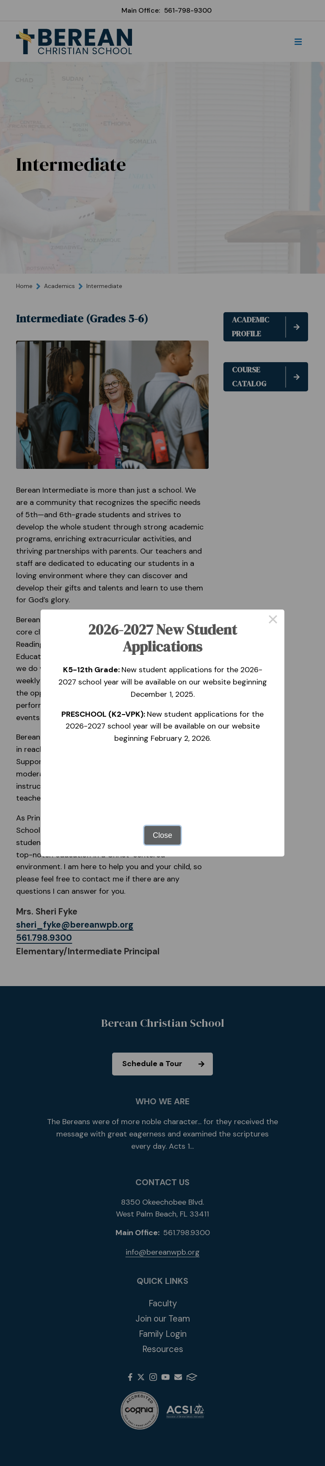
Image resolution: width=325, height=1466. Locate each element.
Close (162, 835)
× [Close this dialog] (272, 621)
